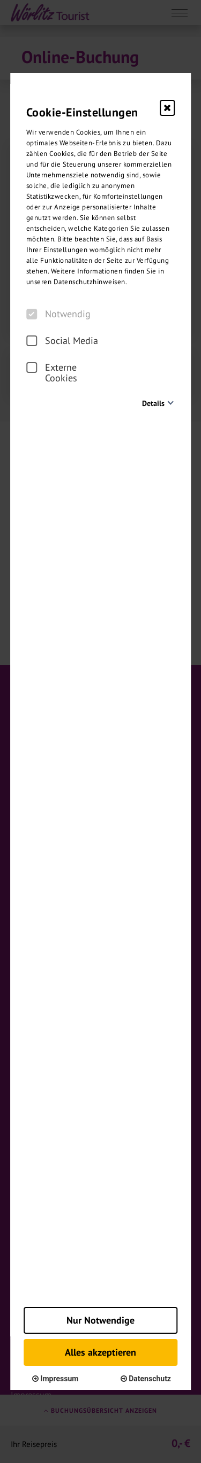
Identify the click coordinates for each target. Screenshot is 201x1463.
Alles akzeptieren (100, 1352)
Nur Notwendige (100, 1320)
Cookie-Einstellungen (82, 112)
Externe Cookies (51, 373)
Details (153, 403)
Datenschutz (146, 1378)
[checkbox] (31, 314)
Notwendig (58, 314)
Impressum (55, 1378)
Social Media (62, 340)
